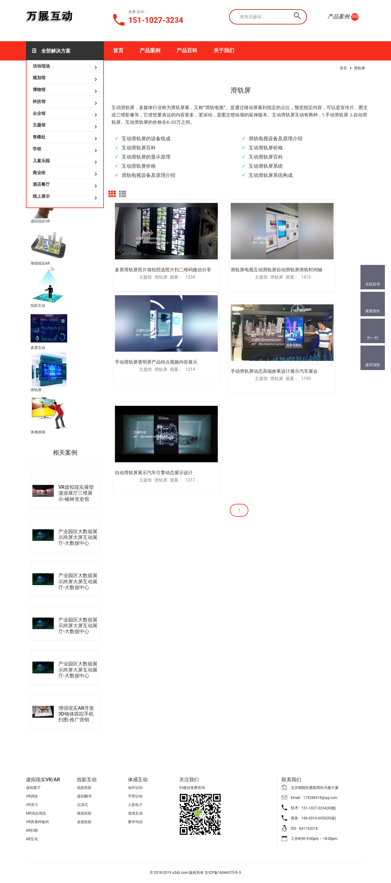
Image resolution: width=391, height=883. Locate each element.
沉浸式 (82, 805)
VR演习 (32, 805)
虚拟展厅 (33, 788)
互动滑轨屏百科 (139, 148)
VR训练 (32, 796)
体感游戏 (38, 432)
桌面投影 (84, 822)
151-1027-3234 (155, 20)
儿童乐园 (41, 160)
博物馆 (39, 89)
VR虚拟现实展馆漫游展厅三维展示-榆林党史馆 (76, 493)
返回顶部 (372, 365)
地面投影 (84, 788)
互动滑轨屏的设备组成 (146, 138)
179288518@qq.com (320, 798)
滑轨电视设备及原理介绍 (275, 138)
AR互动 (32, 839)
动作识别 (135, 788)
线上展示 (41, 196)
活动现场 (41, 66)
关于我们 (224, 50)
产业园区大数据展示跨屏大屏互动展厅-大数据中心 (77, 537)
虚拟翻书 (84, 796)
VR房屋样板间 (37, 822)
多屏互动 (38, 348)
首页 (118, 50)
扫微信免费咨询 (192, 788)
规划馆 (39, 77)
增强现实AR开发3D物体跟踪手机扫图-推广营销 (76, 714)
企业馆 (39, 113)
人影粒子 (135, 805)
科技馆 (39, 101)
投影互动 (38, 305)
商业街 (39, 172)
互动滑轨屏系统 (266, 166)
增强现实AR (40, 263)
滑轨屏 (36, 390)
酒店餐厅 (41, 184)
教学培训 (135, 822)
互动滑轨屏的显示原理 (146, 157)
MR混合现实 (36, 813)
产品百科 (187, 50)
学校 (37, 148)
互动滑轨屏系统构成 (271, 175)
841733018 (308, 828)
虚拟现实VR (40, 221)
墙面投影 (84, 813)
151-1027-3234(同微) (318, 808)
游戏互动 (135, 813)
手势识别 (135, 796)
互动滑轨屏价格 (266, 148)
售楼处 (39, 136)
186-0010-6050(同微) (318, 818)
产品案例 (150, 50)
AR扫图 (32, 830)
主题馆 (39, 125)
